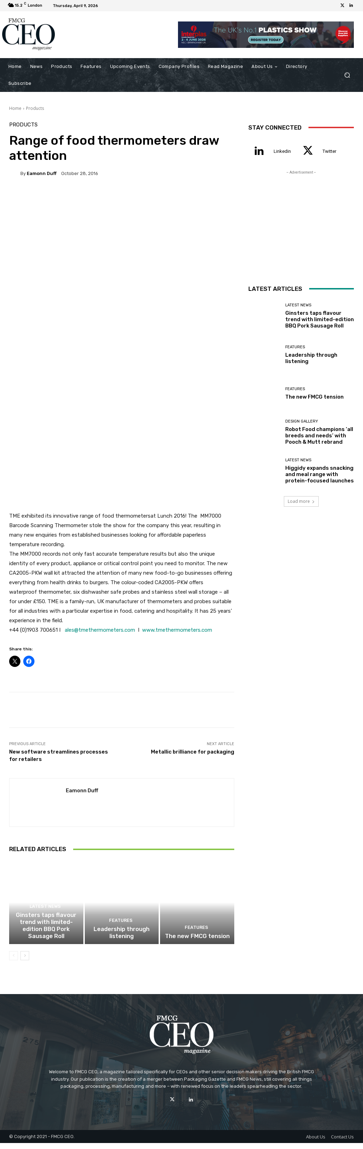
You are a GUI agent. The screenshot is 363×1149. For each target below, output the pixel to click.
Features (120, 928)
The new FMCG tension (197, 942)
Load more (301, 501)
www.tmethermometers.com (177, 630)
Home (15, 108)
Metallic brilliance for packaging (192, 752)
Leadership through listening (122, 939)
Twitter (329, 151)
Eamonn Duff (42, 173)
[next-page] (24, 961)
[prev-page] (13, 961)
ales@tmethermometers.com (100, 630)
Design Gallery (301, 421)
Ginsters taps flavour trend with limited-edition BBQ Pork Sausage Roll (46, 932)
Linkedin (282, 151)
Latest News (45, 915)
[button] (347, 75)
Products (35, 108)
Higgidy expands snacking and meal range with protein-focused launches (319, 474)
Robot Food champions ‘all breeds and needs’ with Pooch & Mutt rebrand (319, 435)
